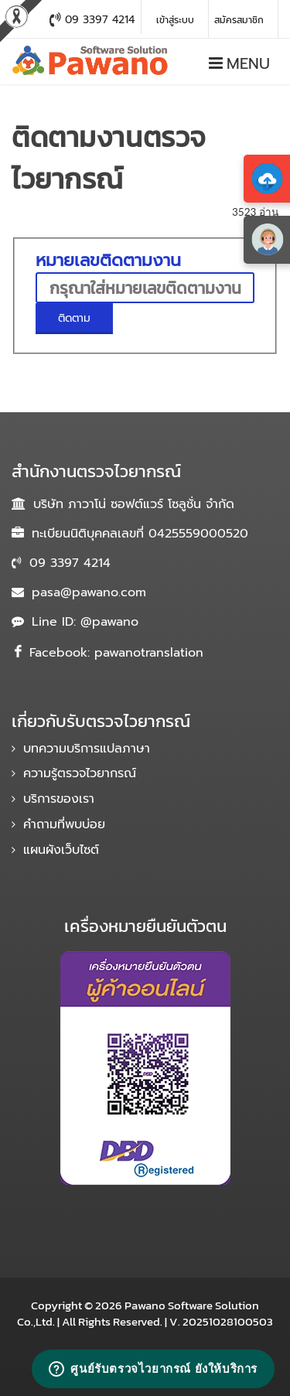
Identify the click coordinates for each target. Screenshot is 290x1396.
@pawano (109, 622)
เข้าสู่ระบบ (175, 20)
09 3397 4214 (70, 563)
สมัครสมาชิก (239, 20)
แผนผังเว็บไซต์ (61, 850)
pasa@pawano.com (89, 592)
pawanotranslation (148, 652)
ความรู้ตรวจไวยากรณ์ (79, 773)
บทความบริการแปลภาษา (86, 748)
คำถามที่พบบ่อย (64, 824)
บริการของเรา (58, 799)
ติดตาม (63, 318)
